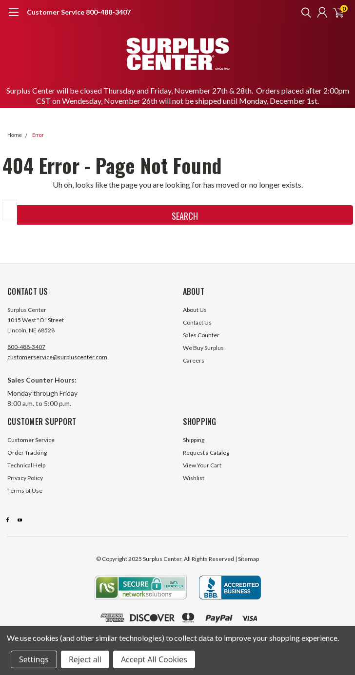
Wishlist (193, 478)
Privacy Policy (25, 478)
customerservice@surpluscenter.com (57, 357)
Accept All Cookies (154, 659)
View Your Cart (202, 465)
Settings (34, 659)
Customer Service (31, 440)
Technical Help (26, 465)
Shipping (193, 440)
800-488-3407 (26, 346)
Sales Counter (201, 335)
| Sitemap (247, 558)
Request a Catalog (206, 452)
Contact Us (197, 322)
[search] (304, 12)
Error (38, 135)
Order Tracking (27, 452)
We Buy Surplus (203, 347)
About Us (195, 309)
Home (14, 135)
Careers (193, 360)
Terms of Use (24, 490)
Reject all (85, 659)
